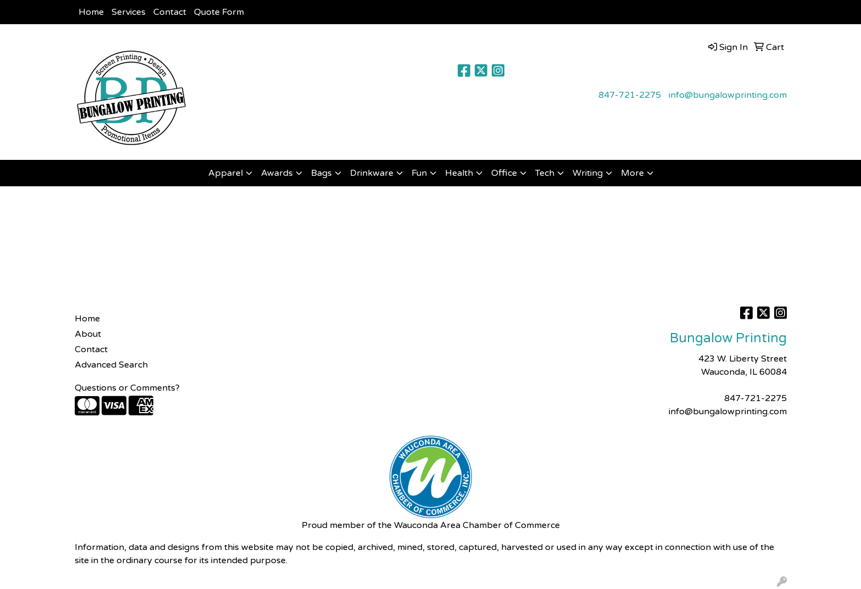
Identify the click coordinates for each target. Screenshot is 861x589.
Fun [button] (419, 173)
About (88, 334)
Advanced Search (111, 364)
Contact (169, 12)
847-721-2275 (629, 95)
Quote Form (219, 12)
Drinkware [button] (371, 173)
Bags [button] (321, 173)
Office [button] (504, 173)
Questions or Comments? (127, 387)
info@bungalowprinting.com (728, 95)
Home (91, 12)
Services (129, 12)
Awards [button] (277, 173)
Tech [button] (544, 173)
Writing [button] (588, 173)
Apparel (225, 173)
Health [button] (459, 173)
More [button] (632, 173)
